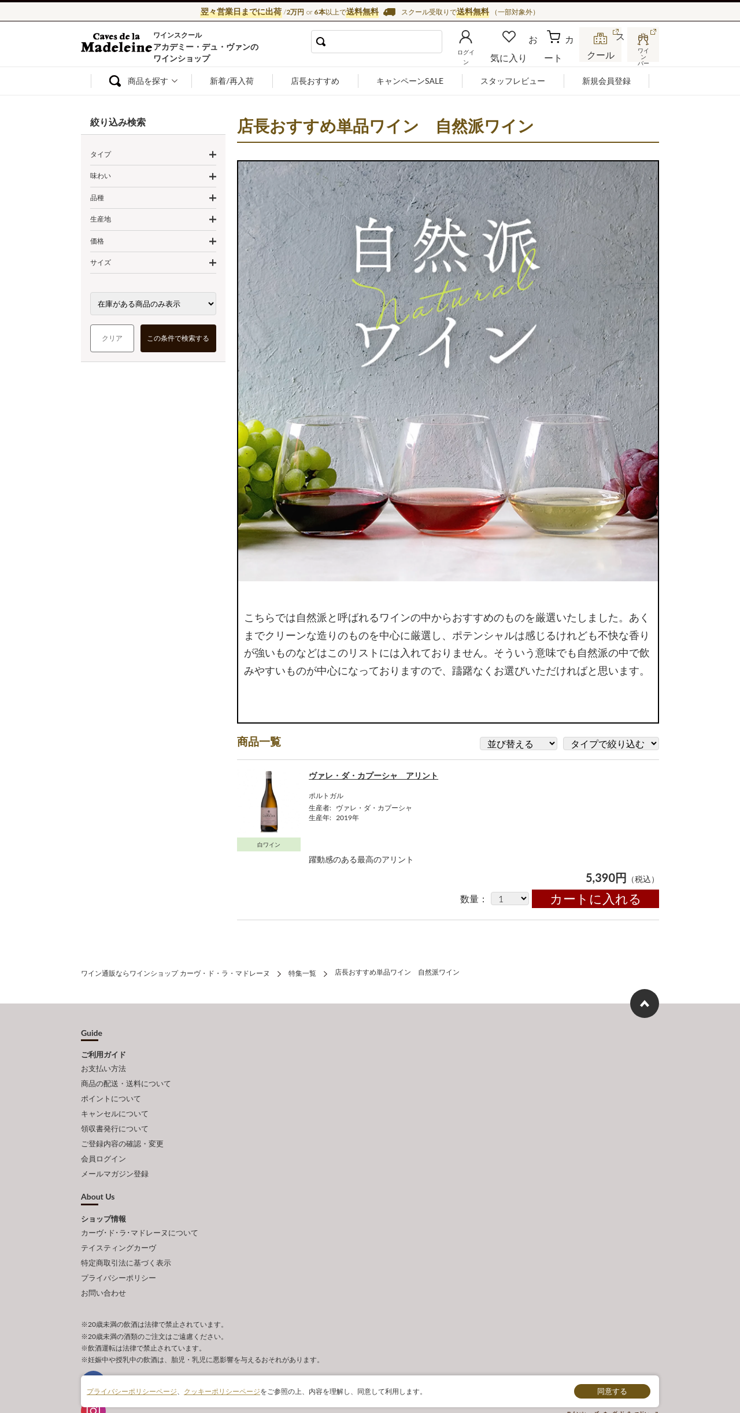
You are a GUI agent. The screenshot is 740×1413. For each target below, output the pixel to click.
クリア (112, 338)
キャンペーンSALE (409, 81)
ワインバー (641, 53)
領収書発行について (115, 1112)
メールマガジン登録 (115, 1150)
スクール (601, 54)
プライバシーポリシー (118, 1245)
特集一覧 (302, 967)
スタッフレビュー (512, 81)
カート (561, 54)
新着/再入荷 (232, 81)
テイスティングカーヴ (118, 1219)
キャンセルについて (115, 1099)
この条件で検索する (178, 338)
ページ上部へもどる (644, 997)
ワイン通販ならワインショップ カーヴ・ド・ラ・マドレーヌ (120, 46)
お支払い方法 (103, 1061)
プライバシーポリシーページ (132, 1390)
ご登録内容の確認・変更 (122, 1125)
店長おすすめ (315, 81)
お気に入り (524, 54)
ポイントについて (111, 1086)
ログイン (484, 54)
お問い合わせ (103, 1258)
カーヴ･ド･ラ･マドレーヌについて (139, 1207)
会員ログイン (103, 1137)
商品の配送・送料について (126, 1074)
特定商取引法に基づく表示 (126, 1232)
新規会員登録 (606, 81)
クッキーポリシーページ (222, 1390)
